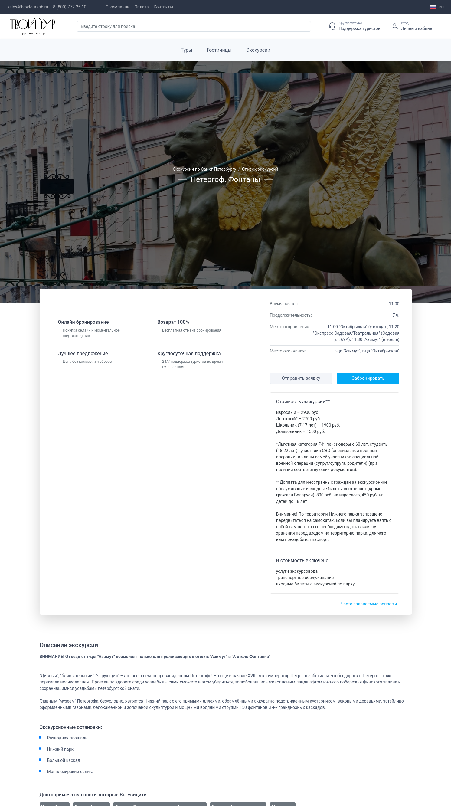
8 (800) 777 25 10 (69, 7)
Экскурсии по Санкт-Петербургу (204, 169)
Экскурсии (258, 50)
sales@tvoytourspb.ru (27, 7)
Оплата (141, 7)
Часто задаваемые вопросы (369, 603)
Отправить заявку (301, 378)
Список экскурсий (260, 169)
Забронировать (368, 378)
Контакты (163, 7)
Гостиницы (219, 50)
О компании (117, 7)
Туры (186, 50)
